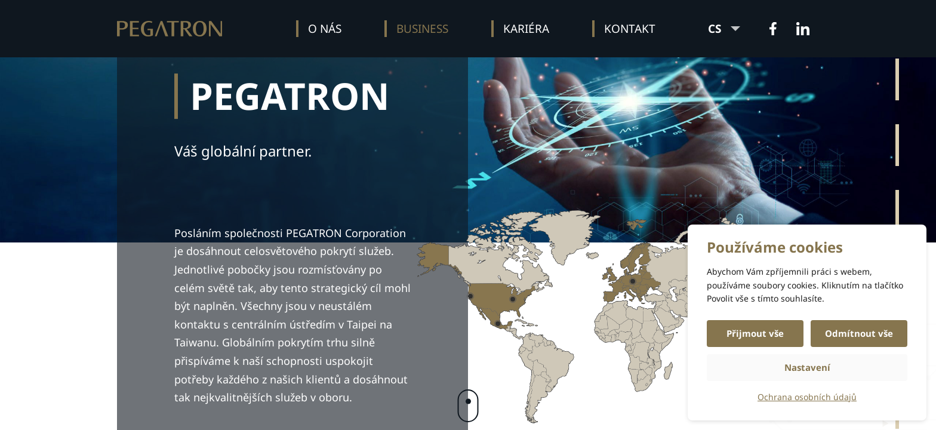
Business (422, 28)
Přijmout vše (755, 333)
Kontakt (629, 28)
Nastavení (807, 367)
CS (724, 28)
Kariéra (526, 28)
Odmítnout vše (859, 333)
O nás (324, 28)
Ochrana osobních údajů (807, 397)
